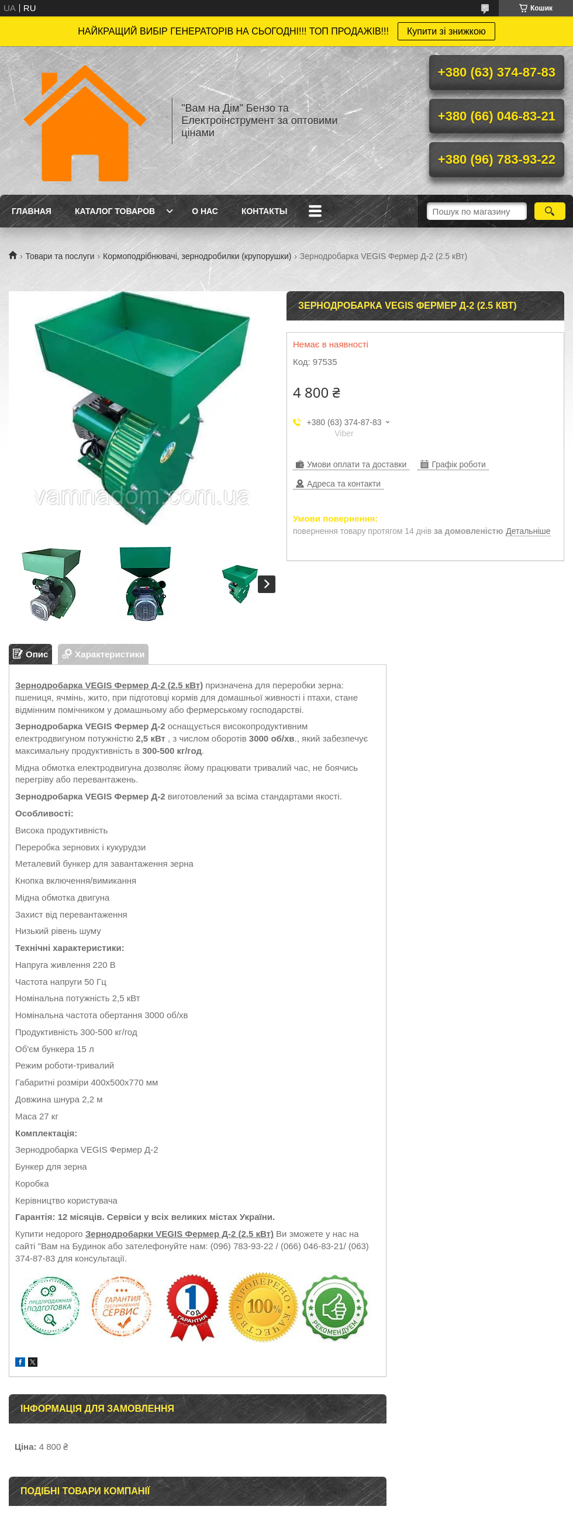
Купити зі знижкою (446, 31)
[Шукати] (549, 211)
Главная (31, 211)
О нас (205, 211)
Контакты (264, 211)
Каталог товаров (115, 211)
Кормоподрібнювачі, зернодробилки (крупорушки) (197, 256)
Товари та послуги (59, 256)
